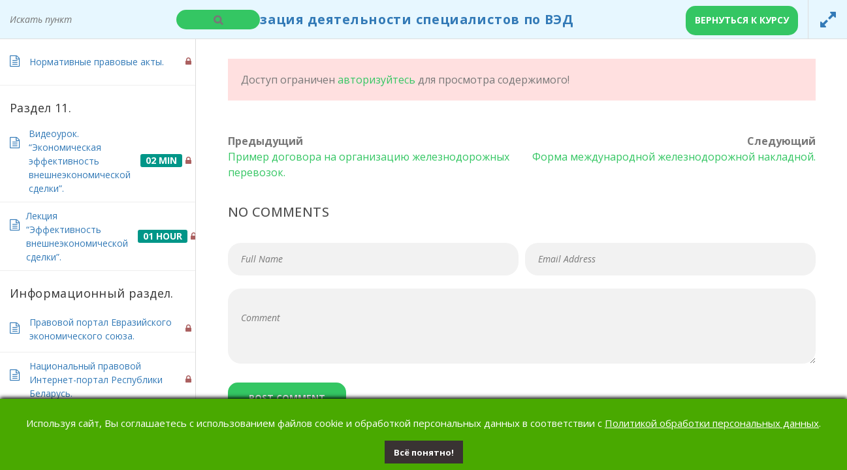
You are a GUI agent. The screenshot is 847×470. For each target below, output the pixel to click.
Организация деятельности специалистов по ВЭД (389, 19)
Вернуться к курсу (742, 20)
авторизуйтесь (376, 79)
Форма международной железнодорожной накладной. (674, 156)
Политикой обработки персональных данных (712, 423)
